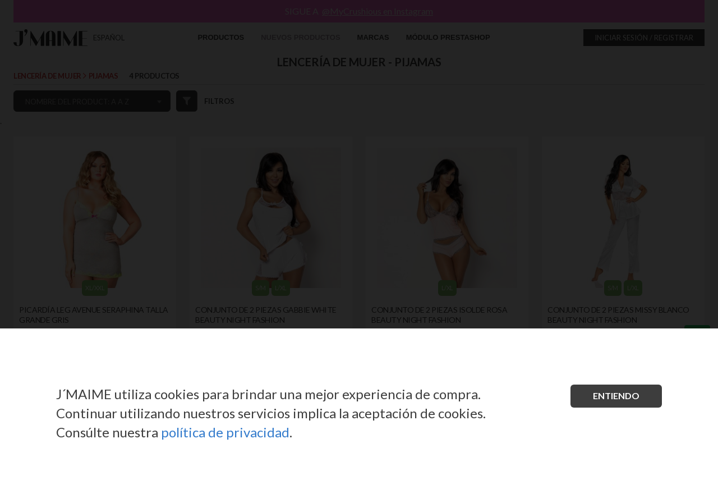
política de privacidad (225, 432)
